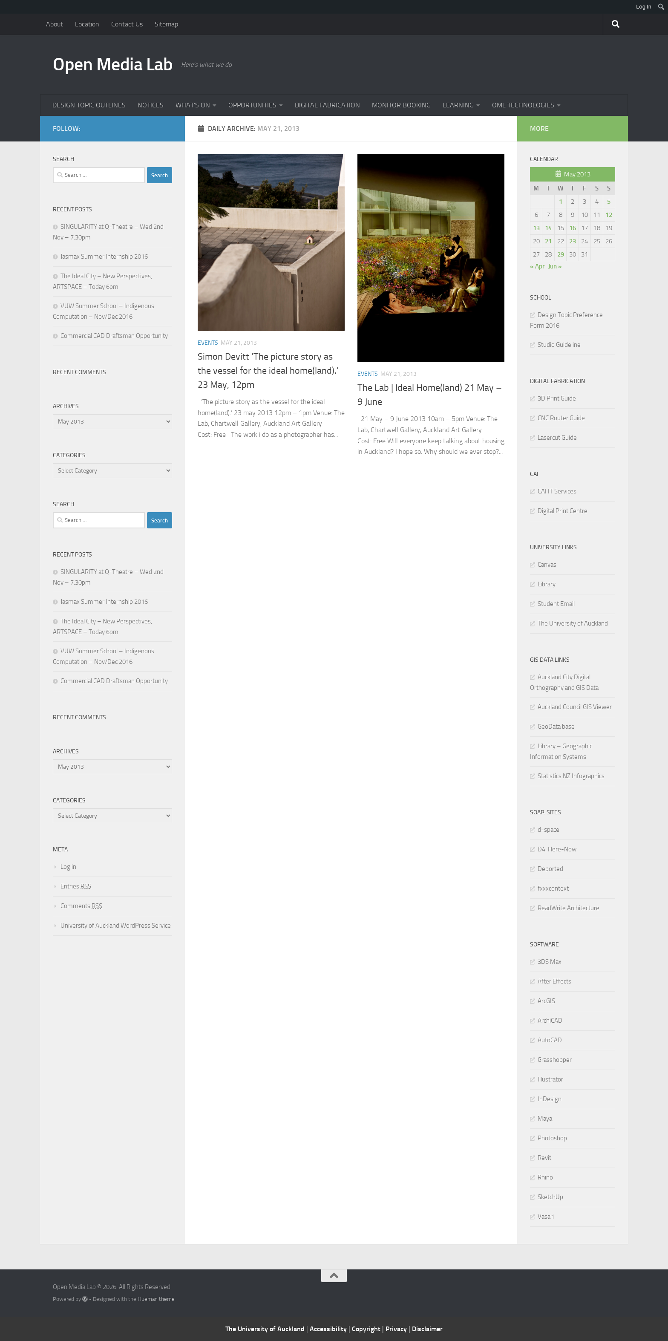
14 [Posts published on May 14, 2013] (548, 228)
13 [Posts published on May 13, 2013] (536, 228)
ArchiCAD (550, 1020)
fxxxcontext (553, 888)
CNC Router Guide (561, 418)
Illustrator (550, 1079)
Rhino (545, 1177)
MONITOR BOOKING (401, 105)
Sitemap (166, 24)
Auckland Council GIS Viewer (575, 707)
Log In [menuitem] (643, 6)
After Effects (554, 981)
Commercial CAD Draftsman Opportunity (114, 336)
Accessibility (329, 1329)
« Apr (537, 266)
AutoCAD (550, 1040)
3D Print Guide (557, 398)
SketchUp (550, 1197)
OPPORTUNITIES (252, 105)
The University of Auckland (573, 623)
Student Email (556, 604)
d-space (548, 829)
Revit (544, 1158)
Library (547, 584)
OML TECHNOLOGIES (523, 105)
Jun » (555, 266)
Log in (68, 867)
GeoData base (556, 726)
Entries (75, 886)
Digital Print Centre (562, 511)
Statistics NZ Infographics (571, 776)
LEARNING (458, 105)
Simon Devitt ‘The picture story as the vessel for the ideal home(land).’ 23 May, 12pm (268, 370)
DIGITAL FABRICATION (327, 105)
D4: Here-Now (557, 849)
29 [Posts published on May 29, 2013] (560, 254)
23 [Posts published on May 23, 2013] (572, 241)
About (54, 24)
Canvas (547, 564)
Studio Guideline (559, 345)
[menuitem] (661, 7)
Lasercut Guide (557, 437)
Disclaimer (427, 1329)
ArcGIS (546, 1001)
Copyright (367, 1329)
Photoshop (552, 1138)
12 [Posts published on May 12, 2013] (608, 215)
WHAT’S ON (193, 105)
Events (208, 342)
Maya (545, 1118)
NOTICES (151, 105)
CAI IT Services (557, 491)
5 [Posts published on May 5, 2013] (608, 201)
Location (87, 24)
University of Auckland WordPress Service (115, 925)
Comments (81, 906)
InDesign (549, 1099)
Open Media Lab (113, 64)
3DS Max (549, 962)
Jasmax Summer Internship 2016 (104, 256)
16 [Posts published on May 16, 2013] (572, 228)
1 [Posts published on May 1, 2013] (560, 201)
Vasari (546, 1216)
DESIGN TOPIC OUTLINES (89, 105)
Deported (550, 869)
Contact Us (127, 24)
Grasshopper (555, 1060)
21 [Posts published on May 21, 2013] (548, 241)
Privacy (397, 1329)
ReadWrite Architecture (568, 908)
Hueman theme (156, 1299)
